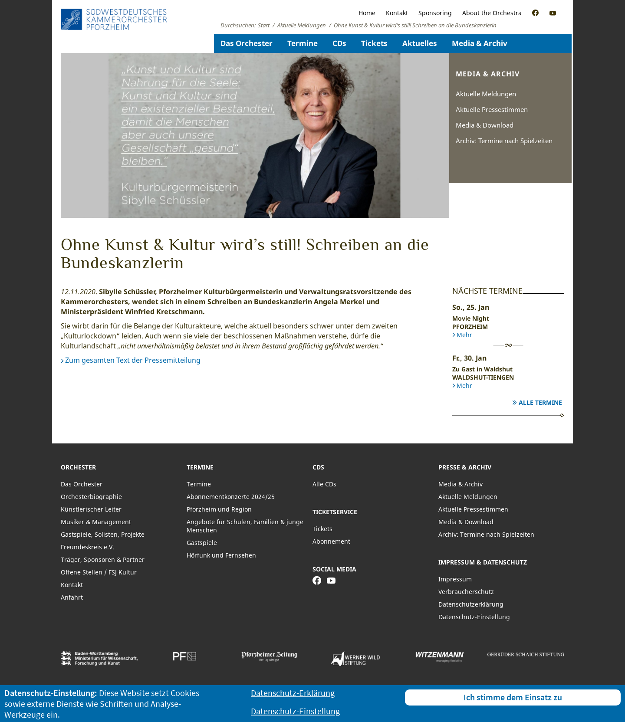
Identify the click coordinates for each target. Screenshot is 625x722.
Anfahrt (72, 597)
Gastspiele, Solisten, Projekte (103, 534)
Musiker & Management (96, 522)
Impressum (455, 579)
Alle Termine (540, 402)
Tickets (374, 43)
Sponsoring (435, 13)
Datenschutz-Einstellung (474, 617)
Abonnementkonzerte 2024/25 (231, 496)
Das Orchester (246, 43)
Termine (302, 43)
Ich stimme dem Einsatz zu (513, 697)
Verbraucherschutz (466, 591)
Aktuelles (419, 43)
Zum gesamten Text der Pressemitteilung (133, 360)
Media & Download (484, 125)
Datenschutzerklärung (470, 604)
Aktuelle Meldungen (486, 93)
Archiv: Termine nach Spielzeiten (504, 140)
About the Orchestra (492, 13)
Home (367, 13)
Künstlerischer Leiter (91, 509)
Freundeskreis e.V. (87, 547)
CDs (339, 43)
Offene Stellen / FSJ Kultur (99, 572)
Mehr (464, 335)
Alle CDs (324, 484)
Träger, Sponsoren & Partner (103, 559)
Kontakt (397, 13)
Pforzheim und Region (219, 509)
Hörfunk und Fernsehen (221, 555)
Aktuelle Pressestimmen (492, 109)
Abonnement (331, 541)
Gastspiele (202, 542)
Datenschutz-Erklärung (293, 692)
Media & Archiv (479, 43)
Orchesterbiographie (91, 496)
